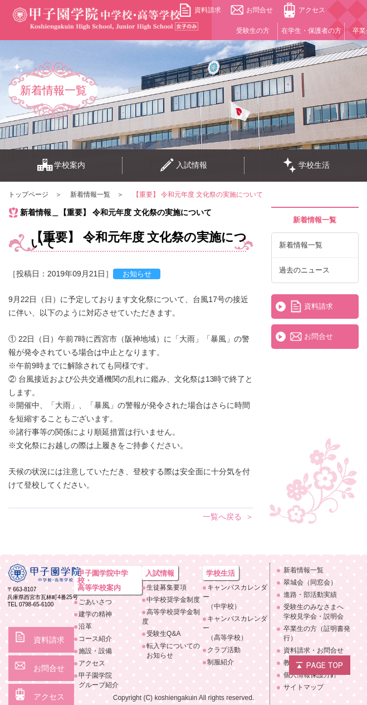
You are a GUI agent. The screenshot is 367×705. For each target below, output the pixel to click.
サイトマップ (303, 687)
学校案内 (61, 165)
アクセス (312, 10)
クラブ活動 (224, 650)
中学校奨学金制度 (173, 600)
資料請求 (207, 10)
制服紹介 (220, 662)
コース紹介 (95, 639)
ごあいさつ (95, 602)
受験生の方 (253, 31)
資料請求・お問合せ (313, 650)
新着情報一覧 (300, 245)
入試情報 (183, 165)
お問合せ (259, 10)
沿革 (85, 626)
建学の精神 (95, 614)
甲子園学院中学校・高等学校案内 (102, 580)
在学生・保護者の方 (311, 31)
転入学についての (174, 651)
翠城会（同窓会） (310, 582)
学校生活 (306, 165)
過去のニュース (304, 270)
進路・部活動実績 (310, 595)
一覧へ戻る (222, 516)
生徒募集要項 (166, 587)
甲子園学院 (110, 681)
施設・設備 (95, 651)
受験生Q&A (163, 634)
